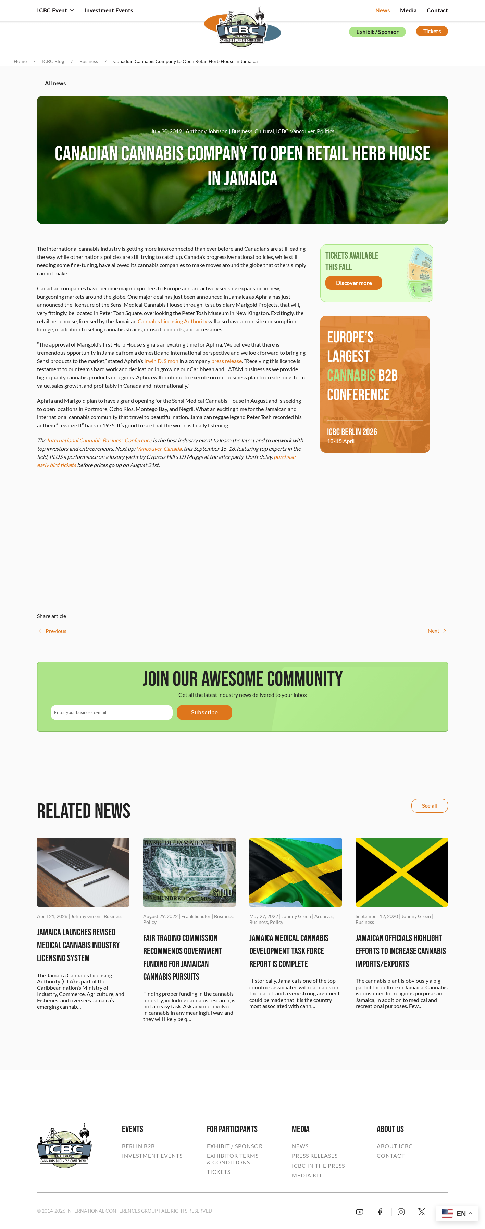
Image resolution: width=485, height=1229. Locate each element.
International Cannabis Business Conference (99, 440)
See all (429, 805)
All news (51, 83)
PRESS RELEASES (315, 1156)
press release (226, 361)
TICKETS (219, 1172)
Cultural (264, 131)
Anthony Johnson (207, 131)
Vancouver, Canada (159, 448)
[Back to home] (242, 22)
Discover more (354, 282)
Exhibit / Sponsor (377, 31)
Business (242, 131)
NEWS (300, 1146)
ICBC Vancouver (295, 131)
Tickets (432, 31)
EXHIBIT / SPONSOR (235, 1146)
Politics (325, 131)
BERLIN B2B (138, 1146)
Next (438, 630)
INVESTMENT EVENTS (152, 1156)
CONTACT (391, 1156)
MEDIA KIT (307, 1175)
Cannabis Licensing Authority (172, 321)
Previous (51, 631)
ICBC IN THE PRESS (318, 1166)
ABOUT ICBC (395, 1146)
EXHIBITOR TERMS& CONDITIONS (233, 1159)
